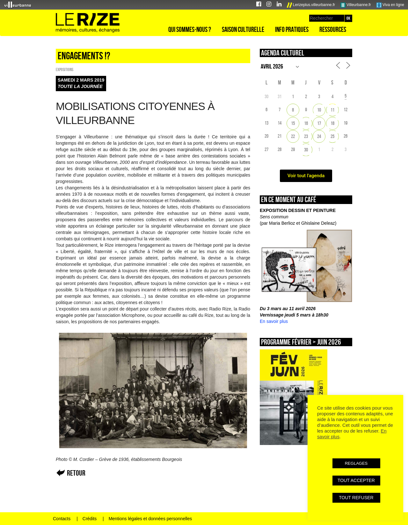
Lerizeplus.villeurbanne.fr (311, 5)
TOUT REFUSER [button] (356, 497)
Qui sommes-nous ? (189, 29)
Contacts (61, 518)
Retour (76, 473)
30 (306, 149)
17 (319, 123)
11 (332, 110)
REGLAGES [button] (356, 463)
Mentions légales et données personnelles (150, 518)
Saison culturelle (243, 29)
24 (319, 136)
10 (319, 110)
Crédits (90, 518)
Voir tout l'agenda (306, 176)
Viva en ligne (390, 5)
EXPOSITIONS (64, 69)
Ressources (332, 29)
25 (332, 136)
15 (293, 123)
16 (306, 123)
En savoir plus (274, 321)
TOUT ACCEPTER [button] (356, 480)
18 (332, 123)
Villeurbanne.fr (355, 5)
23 (306, 136)
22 (293, 136)
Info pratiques (292, 29)
